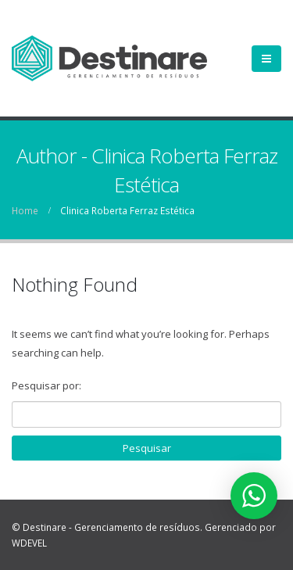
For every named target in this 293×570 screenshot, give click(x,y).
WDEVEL (29, 542)
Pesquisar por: (46, 385)
